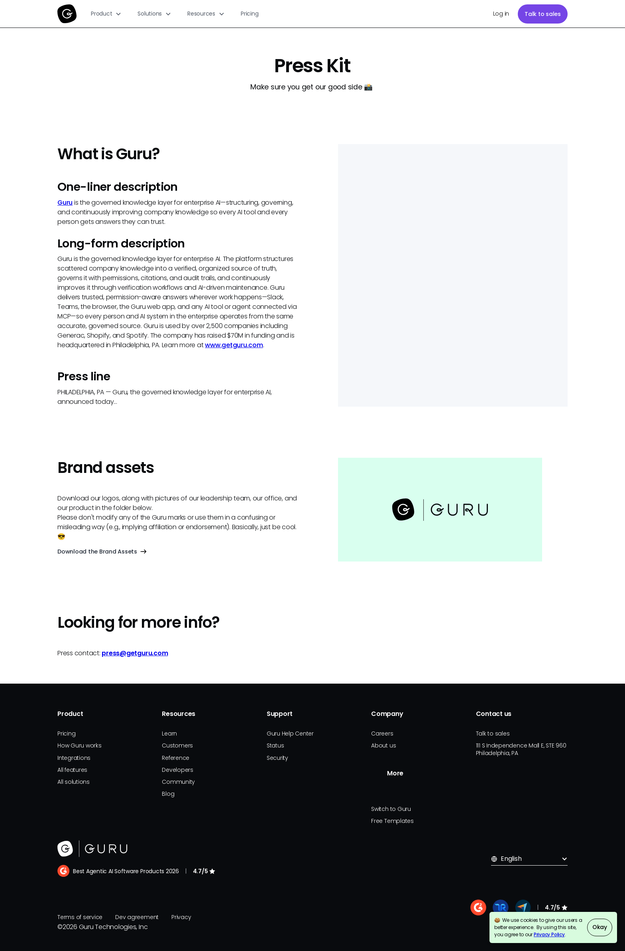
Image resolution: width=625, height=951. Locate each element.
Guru (65, 202)
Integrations (73, 758)
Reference (175, 758)
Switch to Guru (391, 809)
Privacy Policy (549, 934)
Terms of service (79, 917)
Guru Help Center (290, 733)
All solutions (73, 782)
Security (277, 758)
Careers (382, 733)
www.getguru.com (234, 345)
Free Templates (392, 821)
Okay (599, 927)
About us (383, 745)
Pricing (249, 14)
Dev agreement (137, 917)
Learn (169, 733)
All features (72, 770)
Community (178, 782)
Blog (168, 794)
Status (275, 745)
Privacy (181, 917)
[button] (106, 14)
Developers (177, 770)
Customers (177, 745)
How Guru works (79, 745)
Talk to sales (543, 14)
